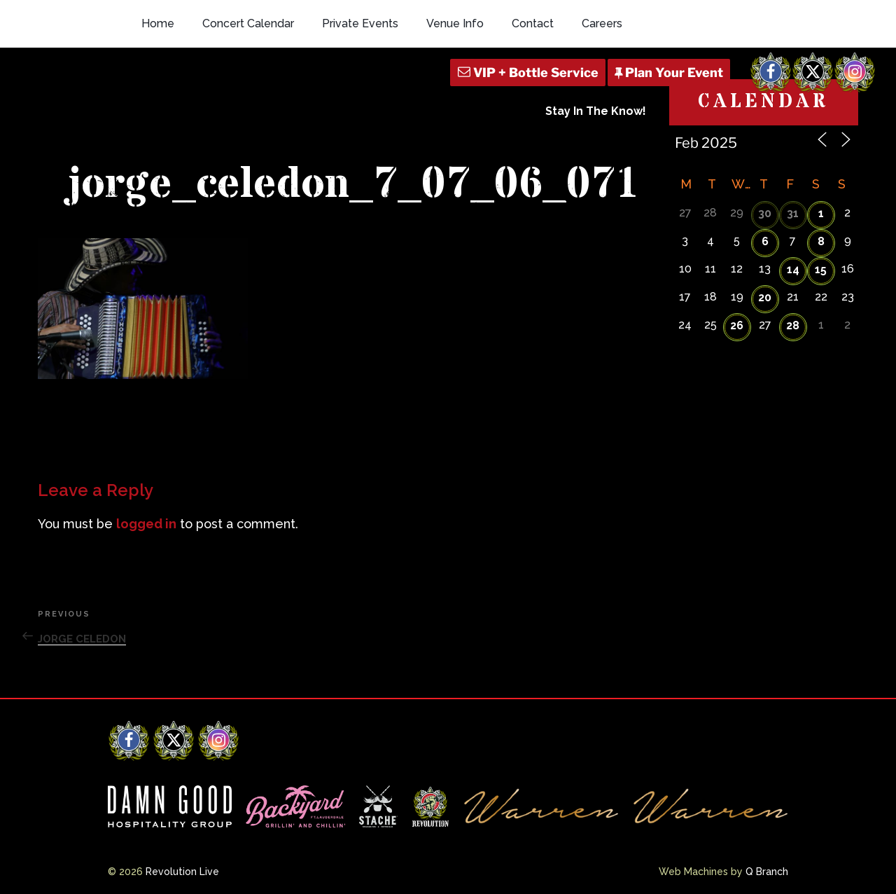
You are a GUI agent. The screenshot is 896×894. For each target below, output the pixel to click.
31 (793, 213)
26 (736, 325)
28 (792, 325)
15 (821, 269)
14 (793, 269)
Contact (533, 23)
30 (764, 213)
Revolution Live (182, 871)
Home (157, 23)
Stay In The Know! (595, 111)
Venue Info (455, 23)
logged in (146, 523)
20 (764, 297)
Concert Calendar (248, 23)
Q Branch (767, 871)
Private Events (360, 23)
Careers (602, 23)
